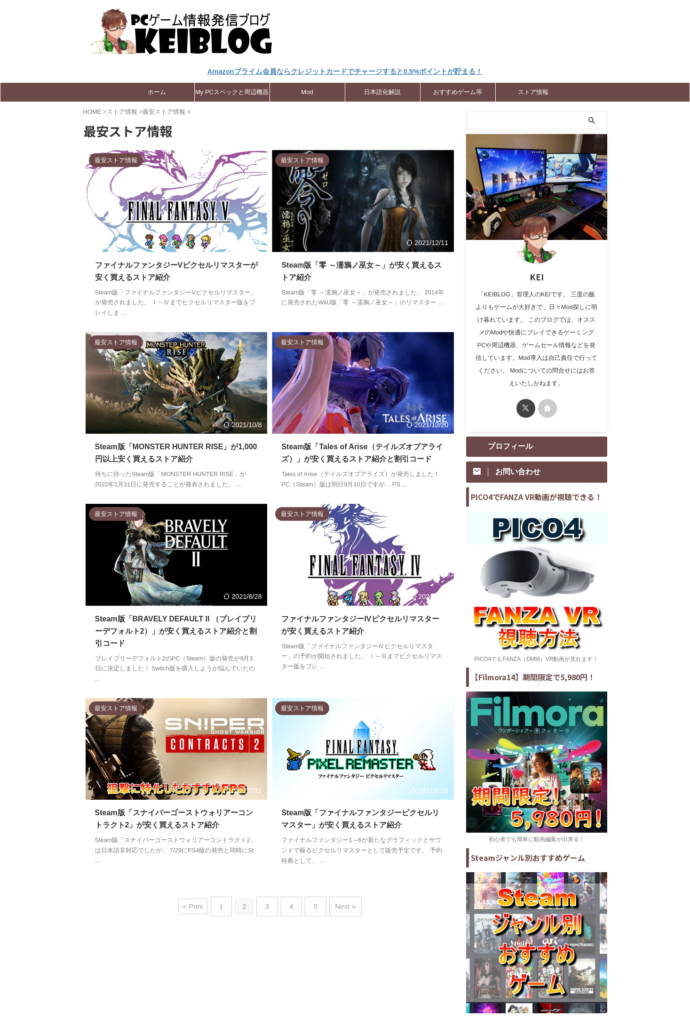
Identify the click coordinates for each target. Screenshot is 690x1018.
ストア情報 (533, 90)
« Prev (199, 903)
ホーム (157, 90)
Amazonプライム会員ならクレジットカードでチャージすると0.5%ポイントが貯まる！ (345, 71)
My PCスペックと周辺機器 (232, 90)
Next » (340, 903)
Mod (307, 90)
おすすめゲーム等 (457, 90)
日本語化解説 (382, 90)
